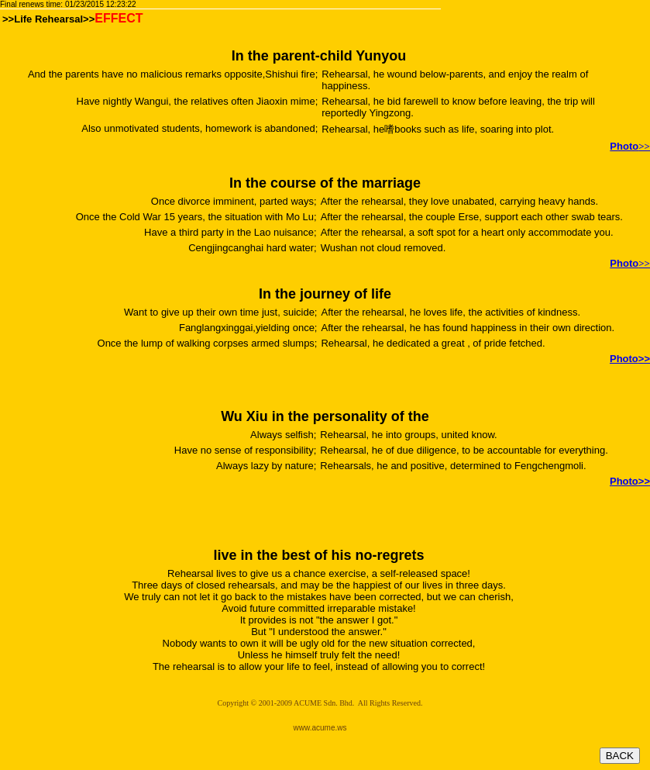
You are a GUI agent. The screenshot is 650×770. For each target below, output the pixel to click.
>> (630, 481)
